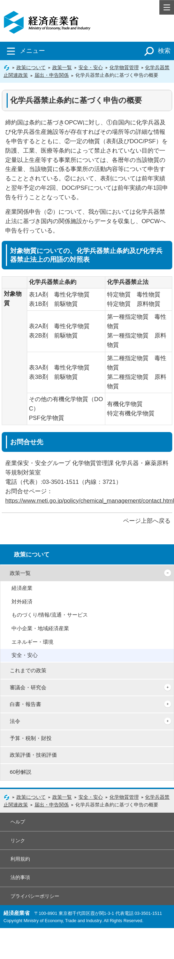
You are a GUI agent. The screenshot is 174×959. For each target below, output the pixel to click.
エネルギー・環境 (32, 642)
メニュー (24, 50)
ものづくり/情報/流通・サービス (50, 615)
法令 (15, 721)
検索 (156, 50)
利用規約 (20, 859)
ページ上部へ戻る (147, 521)
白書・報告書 (25, 704)
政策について (31, 67)
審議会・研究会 (28, 687)
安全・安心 (90, 67)
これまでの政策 (28, 670)
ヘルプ (17, 821)
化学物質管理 (124, 67)
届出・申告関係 (52, 75)
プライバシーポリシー (34, 896)
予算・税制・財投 (31, 738)
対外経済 (22, 601)
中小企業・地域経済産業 (40, 628)
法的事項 (20, 877)
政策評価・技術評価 (33, 755)
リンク (17, 840)
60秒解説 (20, 772)
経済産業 (22, 588)
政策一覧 (62, 67)
